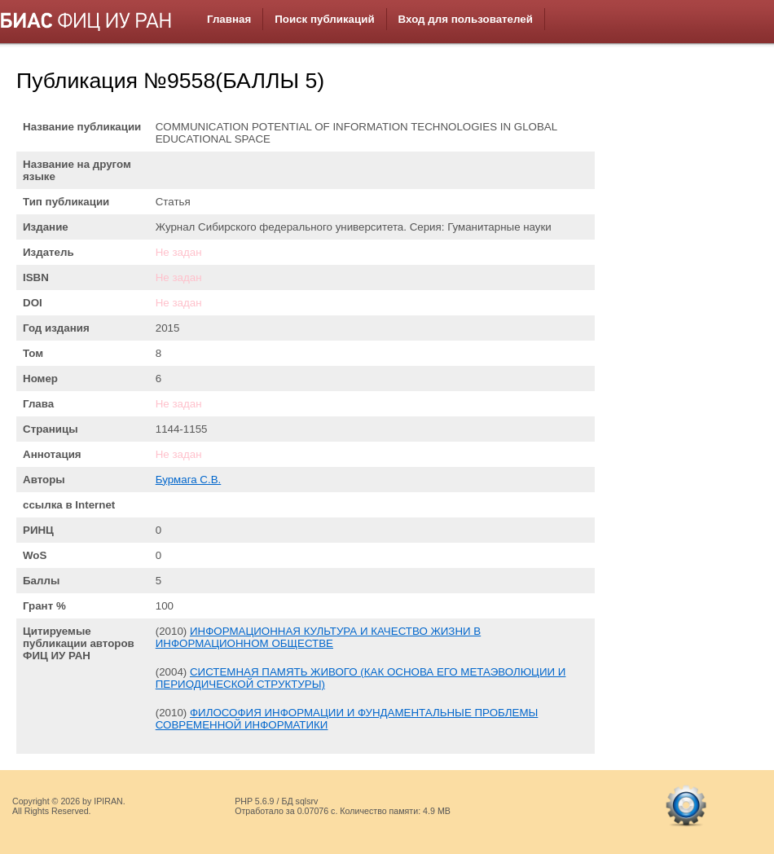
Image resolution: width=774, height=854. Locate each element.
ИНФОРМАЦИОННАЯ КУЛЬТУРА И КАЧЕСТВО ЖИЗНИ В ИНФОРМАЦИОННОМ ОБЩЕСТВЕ (318, 637)
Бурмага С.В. (189, 479)
